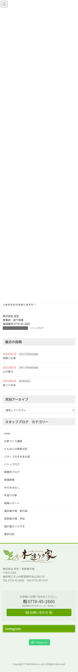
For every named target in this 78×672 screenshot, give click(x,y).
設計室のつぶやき (14, 526)
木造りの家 (10, 495)
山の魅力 (8, 371)
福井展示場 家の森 (15, 511)
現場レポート (12, 503)
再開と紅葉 (9, 358)
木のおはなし (24, 381)
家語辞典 (9, 479)
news (7, 433)
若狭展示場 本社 (14, 518)
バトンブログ (37, 327)
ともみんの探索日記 (15, 449)
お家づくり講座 (13, 441)
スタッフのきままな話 (28, 354)
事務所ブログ (12, 472)
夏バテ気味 (9, 385)
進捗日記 (9, 534)
